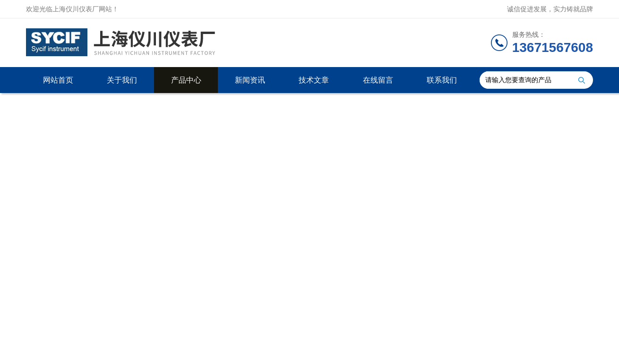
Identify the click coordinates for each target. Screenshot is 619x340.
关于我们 (122, 80)
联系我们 (442, 80)
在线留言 (378, 80)
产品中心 (186, 80)
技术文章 (314, 80)
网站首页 (58, 80)
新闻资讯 (250, 80)
